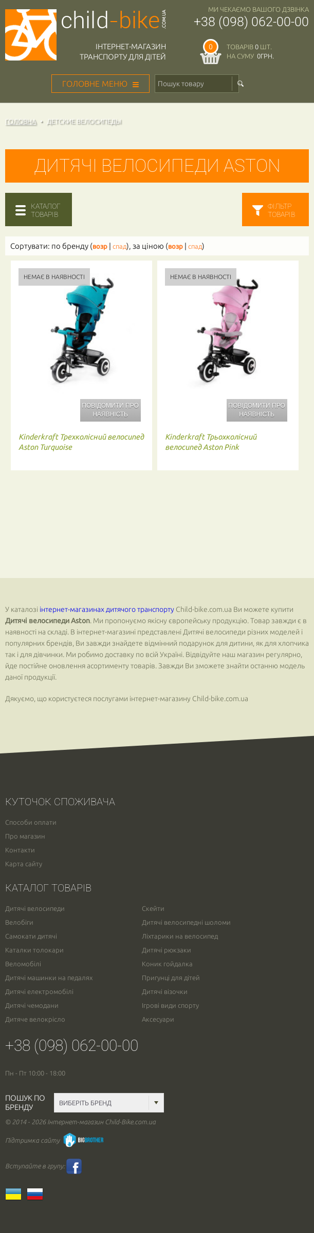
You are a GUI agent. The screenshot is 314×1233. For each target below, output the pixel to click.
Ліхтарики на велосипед (180, 936)
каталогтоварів (46, 210)
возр (100, 246)
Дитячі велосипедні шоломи (186, 922)
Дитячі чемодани (32, 1005)
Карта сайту (23, 864)
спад (119, 246)
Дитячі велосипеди (35, 908)
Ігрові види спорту (170, 1005)
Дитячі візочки (165, 991)
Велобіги (19, 922)
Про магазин (25, 836)
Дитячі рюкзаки (166, 950)
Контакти (20, 850)
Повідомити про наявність (110, 410)
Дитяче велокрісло (35, 1019)
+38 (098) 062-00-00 (251, 21)
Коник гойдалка (167, 964)
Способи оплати (31, 822)
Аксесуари (158, 1019)
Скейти (153, 908)
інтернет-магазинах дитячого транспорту (107, 609)
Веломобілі (23, 964)
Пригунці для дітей (171, 978)
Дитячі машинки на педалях (49, 978)
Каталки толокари (34, 950)
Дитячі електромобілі (39, 991)
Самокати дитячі (31, 936)
